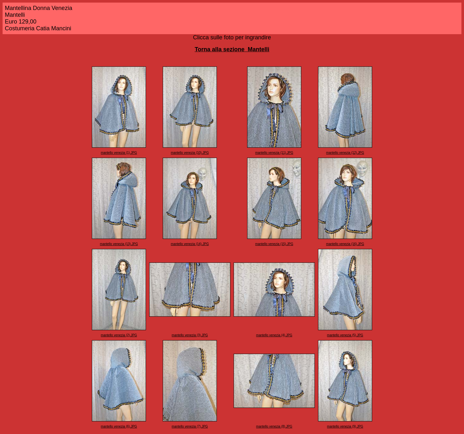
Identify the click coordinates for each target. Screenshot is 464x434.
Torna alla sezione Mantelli (232, 49)
